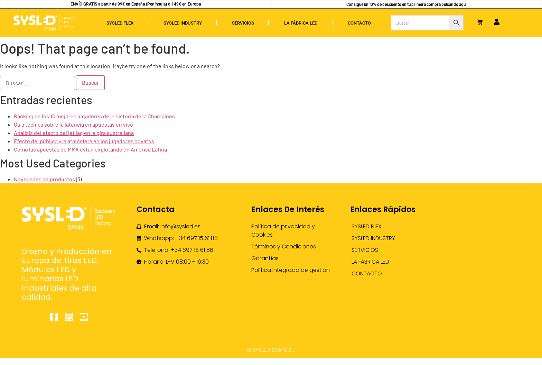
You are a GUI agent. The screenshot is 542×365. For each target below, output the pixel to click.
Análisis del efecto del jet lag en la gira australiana (74, 132)
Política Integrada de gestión (290, 270)
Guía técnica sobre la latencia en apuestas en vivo (73, 124)
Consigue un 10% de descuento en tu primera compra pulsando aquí (406, 4)
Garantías (265, 258)
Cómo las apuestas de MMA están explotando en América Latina (90, 149)
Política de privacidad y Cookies (283, 230)
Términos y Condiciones (283, 246)
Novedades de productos (44, 179)
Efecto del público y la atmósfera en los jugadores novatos (84, 141)
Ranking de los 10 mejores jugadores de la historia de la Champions (94, 116)
